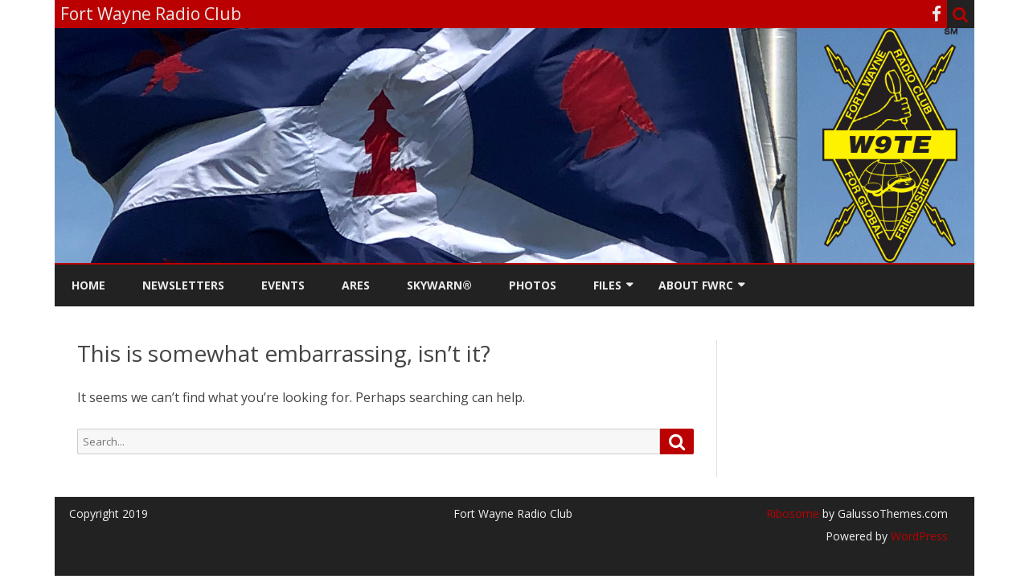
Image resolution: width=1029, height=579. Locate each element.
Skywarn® (439, 285)
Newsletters (183, 285)
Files (607, 285)
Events (283, 285)
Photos (532, 285)
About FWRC (695, 285)
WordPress (918, 536)
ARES (356, 285)
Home (88, 285)
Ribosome (792, 513)
